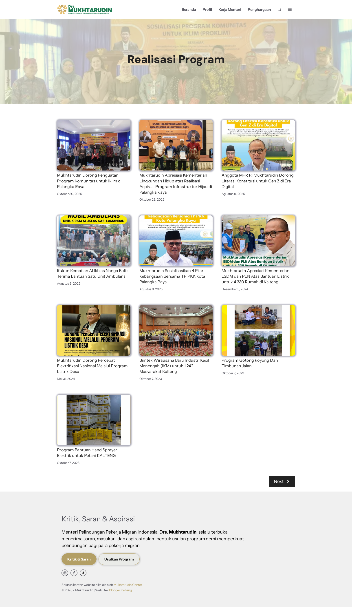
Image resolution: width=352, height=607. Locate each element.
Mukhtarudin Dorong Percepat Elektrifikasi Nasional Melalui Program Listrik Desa (92, 366)
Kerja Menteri (230, 9)
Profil (207, 9)
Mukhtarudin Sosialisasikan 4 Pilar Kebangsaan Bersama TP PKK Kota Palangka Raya (172, 276)
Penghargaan (259, 9)
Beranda (189, 9)
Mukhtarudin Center (128, 585)
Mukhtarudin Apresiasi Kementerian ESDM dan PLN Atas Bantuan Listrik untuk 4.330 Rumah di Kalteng (255, 276)
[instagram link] (65, 572)
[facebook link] (73, 572)
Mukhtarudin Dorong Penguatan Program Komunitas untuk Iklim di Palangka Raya (89, 181)
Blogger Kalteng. (121, 590)
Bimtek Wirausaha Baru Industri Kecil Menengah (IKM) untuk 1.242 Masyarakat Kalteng (174, 366)
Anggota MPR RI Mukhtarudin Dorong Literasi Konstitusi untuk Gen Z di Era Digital (258, 181)
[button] (279, 9)
